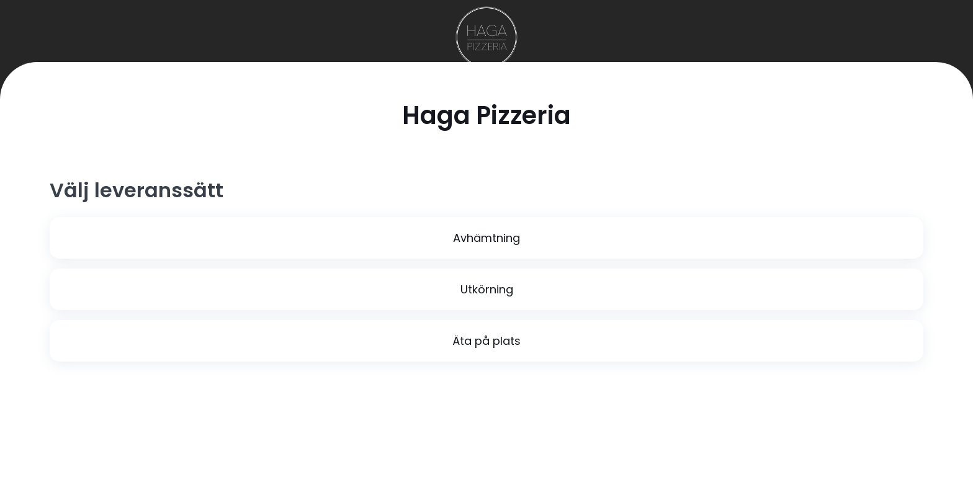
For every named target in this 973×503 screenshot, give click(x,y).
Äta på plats (486, 341)
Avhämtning (486, 238)
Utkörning (486, 289)
